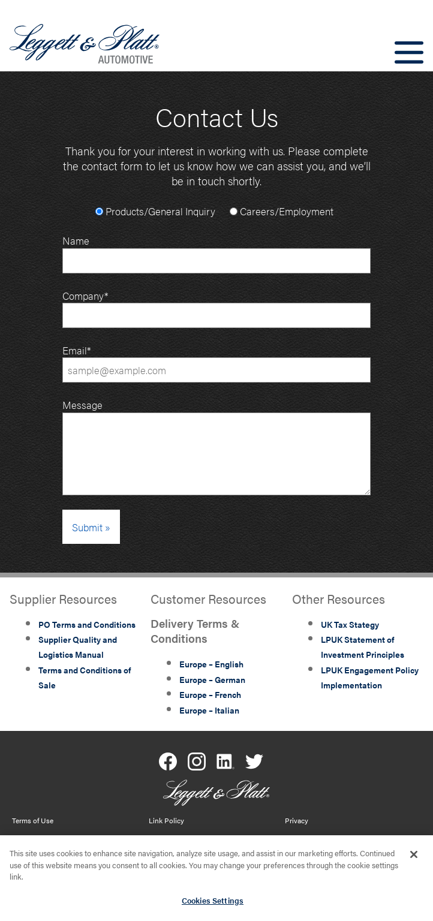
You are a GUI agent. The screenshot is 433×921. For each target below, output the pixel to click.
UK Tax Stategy (350, 624)
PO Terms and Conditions (87, 624)
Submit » (91, 526)
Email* (216, 362)
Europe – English (211, 664)
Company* (216, 308)
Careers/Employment (281, 210)
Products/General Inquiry (155, 210)
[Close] (414, 857)
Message (82, 404)
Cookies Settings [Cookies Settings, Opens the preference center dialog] (212, 903)
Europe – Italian (209, 710)
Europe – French (210, 694)
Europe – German (212, 679)
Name (216, 253)
